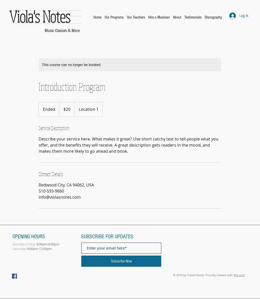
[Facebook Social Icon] (14, 276)
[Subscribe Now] (121, 261)
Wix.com (239, 275)
